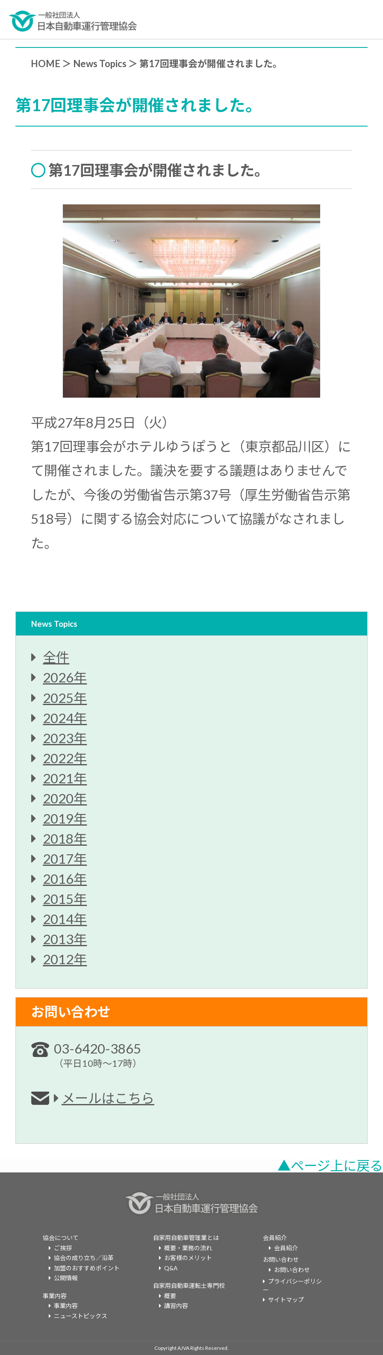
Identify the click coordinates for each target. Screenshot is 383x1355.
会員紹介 (286, 1248)
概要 (170, 1295)
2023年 (65, 738)
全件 (56, 657)
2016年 (65, 879)
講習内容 (176, 1305)
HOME (45, 63)
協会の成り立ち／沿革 (84, 1257)
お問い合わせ (292, 1269)
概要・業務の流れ (188, 1248)
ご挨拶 (63, 1248)
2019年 (65, 818)
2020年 (65, 798)
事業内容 (66, 1305)
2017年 (65, 858)
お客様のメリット (188, 1257)
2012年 (65, 959)
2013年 (65, 939)
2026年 (65, 677)
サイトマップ (286, 1299)
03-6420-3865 (98, 1054)
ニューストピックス (80, 1316)
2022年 (65, 758)
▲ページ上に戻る (330, 1165)
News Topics (100, 63)
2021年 (65, 778)
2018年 (65, 838)
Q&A (171, 1268)
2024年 (65, 718)
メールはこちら (108, 1098)
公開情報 (66, 1277)
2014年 (65, 919)
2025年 (65, 698)
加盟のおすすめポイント (87, 1268)
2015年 (65, 899)
